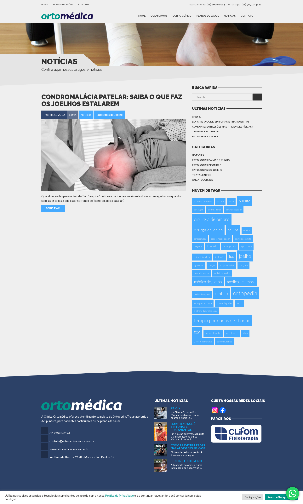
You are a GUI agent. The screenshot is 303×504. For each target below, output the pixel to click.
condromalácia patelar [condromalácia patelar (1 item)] (220, 239)
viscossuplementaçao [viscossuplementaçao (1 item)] (203, 341)
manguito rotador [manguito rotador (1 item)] (201, 273)
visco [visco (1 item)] (245, 333)
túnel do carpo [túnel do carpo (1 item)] (232, 333)
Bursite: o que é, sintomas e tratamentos (220, 121)
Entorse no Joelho (205, 136)
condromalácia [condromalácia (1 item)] (200, 239)
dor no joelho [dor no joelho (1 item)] (212, 246)
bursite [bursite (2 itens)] (244, 201)
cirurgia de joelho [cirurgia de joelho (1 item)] (234, 209)
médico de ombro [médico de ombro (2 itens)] (241, 281)
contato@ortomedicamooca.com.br (71, 441)
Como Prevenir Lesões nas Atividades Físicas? (222, 126)
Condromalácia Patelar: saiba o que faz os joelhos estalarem (111, 100)
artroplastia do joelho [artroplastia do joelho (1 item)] (203, 201)
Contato (83, 4)
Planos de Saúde (63, 4)
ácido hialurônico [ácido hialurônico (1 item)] (224, 341)
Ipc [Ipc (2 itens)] (231, 256)
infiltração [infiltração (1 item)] (219, 257)
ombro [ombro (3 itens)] (221, 293)
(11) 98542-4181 (251, 4)
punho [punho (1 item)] (239, 303)
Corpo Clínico (182, 15)
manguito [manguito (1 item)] (243, 265)
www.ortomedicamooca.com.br (69, 449)
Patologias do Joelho (207, 170)
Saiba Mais (53, 208)
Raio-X (196, 116)
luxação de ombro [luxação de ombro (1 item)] (227, 265)
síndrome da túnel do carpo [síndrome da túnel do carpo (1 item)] (205, 311)
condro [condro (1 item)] (246, 230)
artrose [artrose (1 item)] (220, 201)
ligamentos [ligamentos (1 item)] (198, 265)
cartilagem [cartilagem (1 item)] (198, 209)
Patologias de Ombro (206, 165)
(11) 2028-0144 (216, 4)
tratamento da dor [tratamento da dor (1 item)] (213, 333)
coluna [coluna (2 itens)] (233, 230)
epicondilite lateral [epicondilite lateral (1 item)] (202, 257)
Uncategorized (202, 179)
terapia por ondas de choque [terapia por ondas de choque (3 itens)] (222, 320)
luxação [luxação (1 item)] (212, 265)
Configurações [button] (253, 497)
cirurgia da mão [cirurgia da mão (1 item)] (214, 209)
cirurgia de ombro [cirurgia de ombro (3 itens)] (212, 219)
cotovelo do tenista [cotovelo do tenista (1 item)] (243, 239)
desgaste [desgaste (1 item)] (198, 246)
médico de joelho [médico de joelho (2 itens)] (208, 281)
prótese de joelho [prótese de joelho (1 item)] (224, 303)
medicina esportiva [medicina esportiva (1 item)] (222, 273)
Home (44, 4)
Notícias (230, 15)
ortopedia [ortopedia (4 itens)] (245, 293)
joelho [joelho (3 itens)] (245, 256)
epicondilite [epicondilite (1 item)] (246, 246)
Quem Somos (159, 15)
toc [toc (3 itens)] (197, 332)
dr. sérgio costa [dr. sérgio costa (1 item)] (229, 246)
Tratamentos (201, 175)
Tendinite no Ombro (205, 131)
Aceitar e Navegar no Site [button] (281, 497)
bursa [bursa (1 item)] (231, 201)
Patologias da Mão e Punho (211, 160)
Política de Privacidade (119, 495)
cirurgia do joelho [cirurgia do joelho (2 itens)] (208, 230)
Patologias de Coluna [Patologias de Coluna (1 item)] (203, 303)
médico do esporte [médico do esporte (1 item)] (202, 294)
